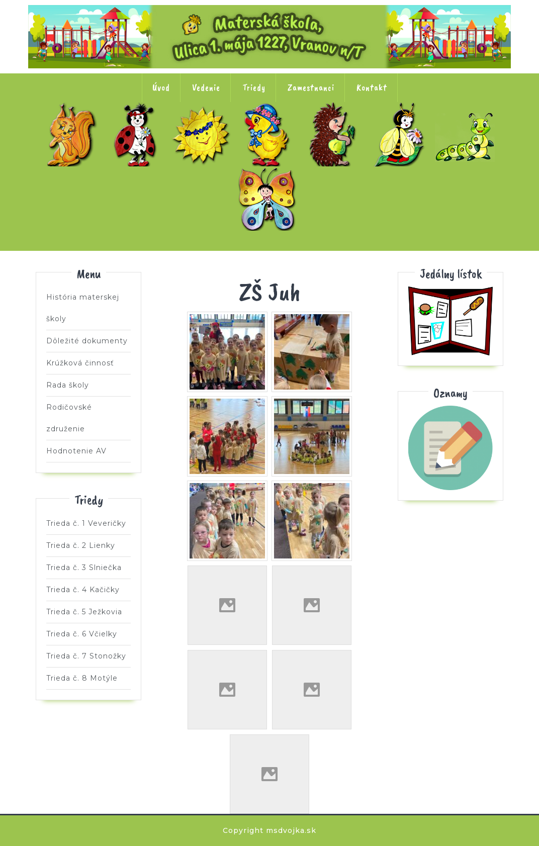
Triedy (253, 87)
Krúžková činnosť (80, 362)
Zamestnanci (311, 87)
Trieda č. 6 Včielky (401, 134)
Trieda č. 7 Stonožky (467, 134)
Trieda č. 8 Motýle (269, 198)
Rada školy (67, 385)
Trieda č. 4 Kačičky (269, 134)
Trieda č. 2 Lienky (138, 134)
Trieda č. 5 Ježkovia (335, 134)
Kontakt (371, 87)
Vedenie (206, 87)
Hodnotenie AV (76, 450)
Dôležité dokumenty (87, 340)
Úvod (161, 87)
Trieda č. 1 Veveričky (72, 134)
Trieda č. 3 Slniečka (203, 134)
